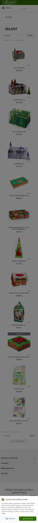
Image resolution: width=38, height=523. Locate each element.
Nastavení (10, 518)
